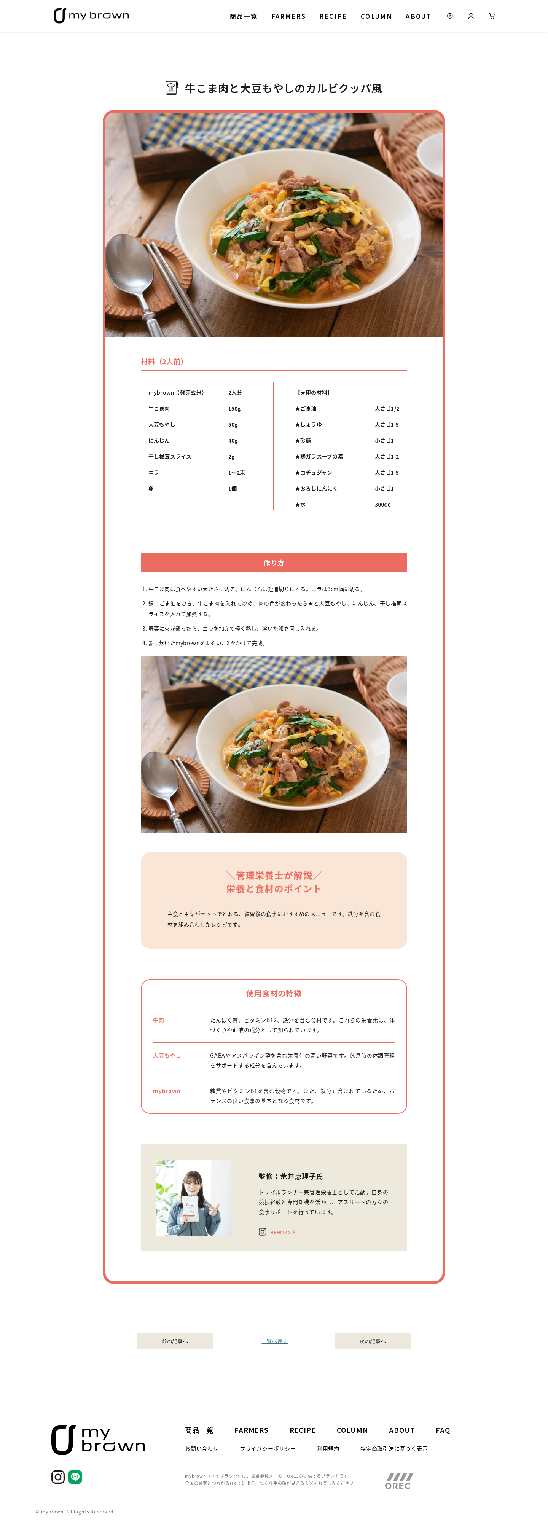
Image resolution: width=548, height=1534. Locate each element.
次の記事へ (373, 1341)
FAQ (443, 1430)
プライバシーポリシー (268, 1448)
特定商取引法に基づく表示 (394, 1448)
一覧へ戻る (274, 1341)
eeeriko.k (283, 1232)
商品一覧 (244, 16)
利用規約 (328, 1448)
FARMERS (288, 16)
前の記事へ (175, 1341)
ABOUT (419, 16)
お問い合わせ (202, 1448)
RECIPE (333, 16)
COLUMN (376, 16)
